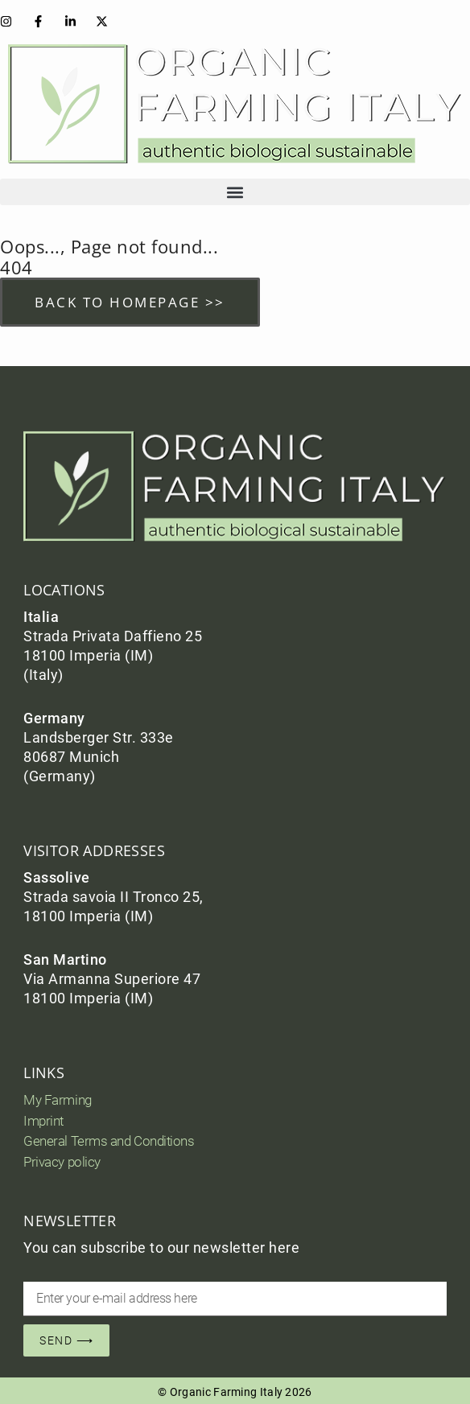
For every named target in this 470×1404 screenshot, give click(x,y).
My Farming (57, 1100)
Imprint (43, 1121)
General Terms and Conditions (108, 1141)
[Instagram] (9, 21)
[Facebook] (42, 21)
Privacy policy (62, 1162)
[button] (235, 192)
